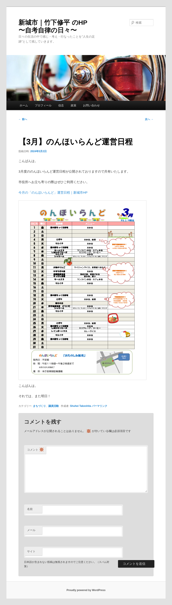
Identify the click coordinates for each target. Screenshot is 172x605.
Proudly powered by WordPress (85, 590)
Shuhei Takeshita (80, 405)
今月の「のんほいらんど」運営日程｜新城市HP (53, 192)
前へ (22, 119)
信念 (61, 105)
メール (31, 530)
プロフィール (43, 105)
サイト (31, 551)
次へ (149, 119)
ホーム (24, 105)
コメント (35, 450)
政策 (73, 105)
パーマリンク (99, 405)
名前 (30, 509)
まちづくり (39, 405)
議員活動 (53, 405)
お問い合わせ (91, 105)
